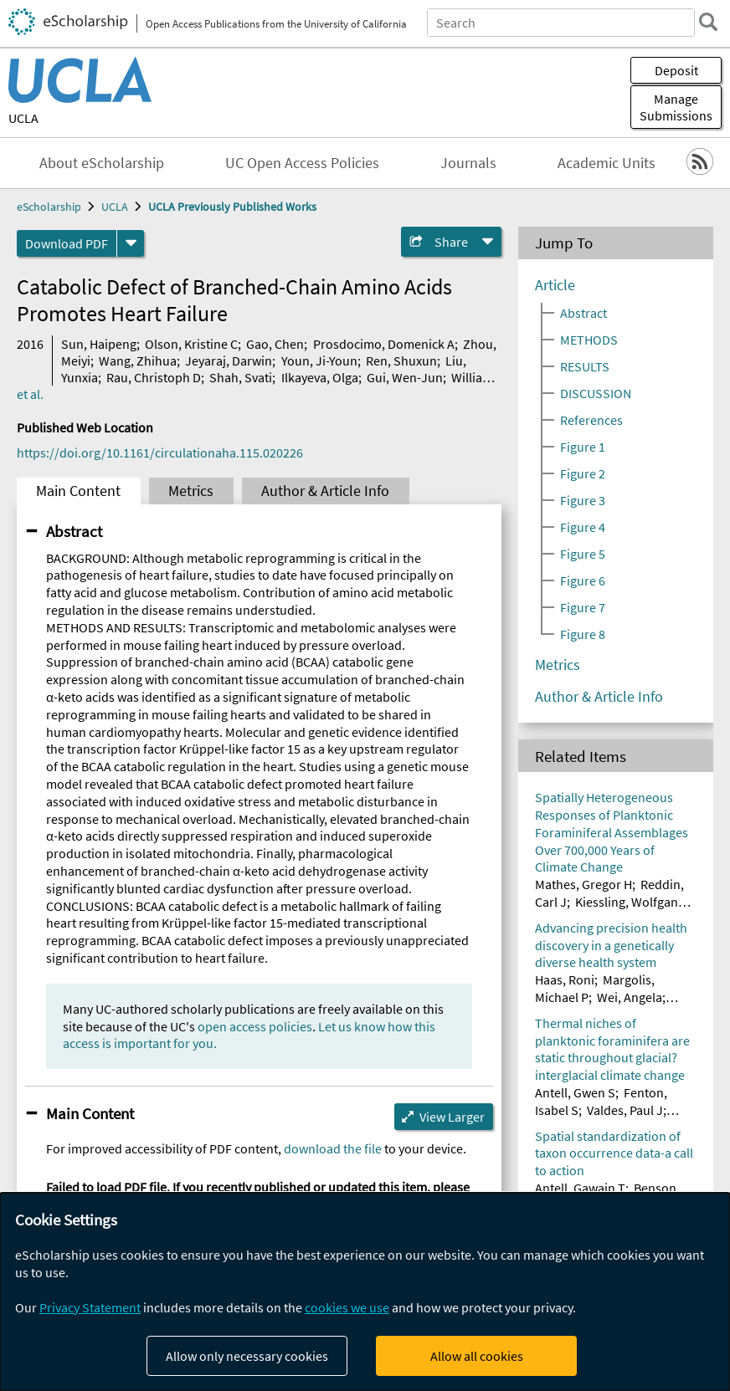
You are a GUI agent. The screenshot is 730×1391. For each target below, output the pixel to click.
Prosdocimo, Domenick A (384, 343)
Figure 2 (582, 473)
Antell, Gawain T (580, 1187)
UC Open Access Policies (302, 163)
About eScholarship (101, 163)
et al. (30, 394)
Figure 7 (582, 607)
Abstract (74, 531)
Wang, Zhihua (138, 360)
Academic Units (606, 163)
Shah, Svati (240, 377)
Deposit (676, 70)
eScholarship (49, 206)
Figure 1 (582, 446)
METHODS (589, 339)
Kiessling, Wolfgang (630, 901)
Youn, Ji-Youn (319, 360)
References (591, 420)
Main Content (78, 491)
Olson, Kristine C (191, 343)
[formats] (130, 243)
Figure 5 (582, 553)
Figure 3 (582, 500)
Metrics (190, 491)
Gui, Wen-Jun (405, 377)
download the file (333, 1148)
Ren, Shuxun (401, 360)
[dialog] (365, 1292)
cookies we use (347, 1307)
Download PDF (66, 243)
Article (555, 285)
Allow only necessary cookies (247, 1356)
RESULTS (584, 366)
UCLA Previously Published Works (232, 206)
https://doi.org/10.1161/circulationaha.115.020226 (160, 452)
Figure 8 (582, 634)
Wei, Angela (629, 997)
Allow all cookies (476, 1356)
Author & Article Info (325, 491)
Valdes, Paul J (625, 1110)
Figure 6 (582, 580)
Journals (468, 163)
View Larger (452, 1116)
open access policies (255, 1026)
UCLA (23, 118)
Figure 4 (582, 527)
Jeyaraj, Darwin (228, 360)
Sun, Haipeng (98, 343)
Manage (676, 107)
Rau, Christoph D (153, 377)
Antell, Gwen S (575, 1092)
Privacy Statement (90, 1307)
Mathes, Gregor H (583, 884)
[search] (708, 21)
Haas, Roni (564, 979)
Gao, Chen (275, 343)
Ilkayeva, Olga (319, 377)
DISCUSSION (595, 393)
